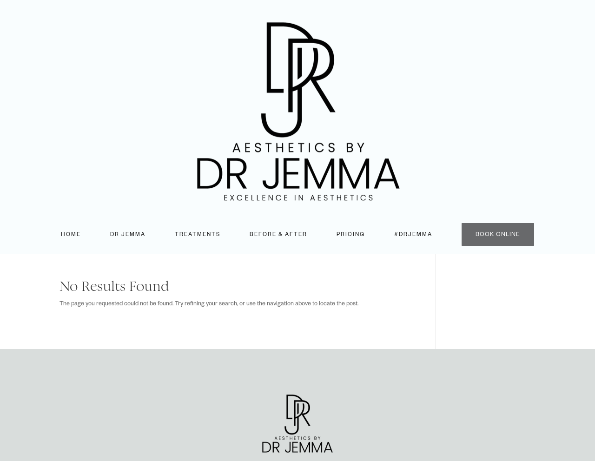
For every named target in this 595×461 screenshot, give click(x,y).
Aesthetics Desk (334, 422)
